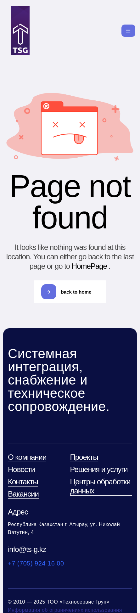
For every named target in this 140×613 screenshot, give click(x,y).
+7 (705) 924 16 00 (36, 563)
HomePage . (91, 266)
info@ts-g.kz (27, 549)
